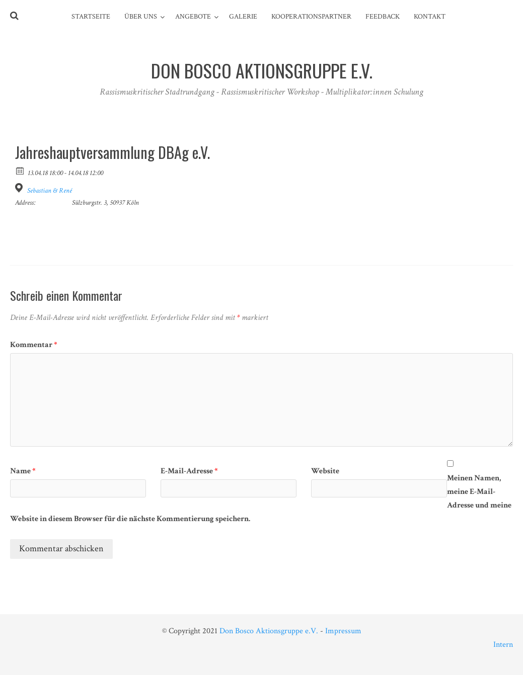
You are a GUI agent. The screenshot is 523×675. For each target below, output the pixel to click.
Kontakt (429, 16)
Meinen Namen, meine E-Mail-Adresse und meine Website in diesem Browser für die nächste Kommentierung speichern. (260, 498)
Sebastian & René (49, 190)
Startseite (90, 16)
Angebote (193, 16)
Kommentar (33, 345)
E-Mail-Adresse (189, 471)
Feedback (382, 16)
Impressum (343, 631)
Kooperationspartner (311, 16)
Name (23, 471)
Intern (503, 644)
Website (325, 471)
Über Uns (140, 16)
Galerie (243, 16)
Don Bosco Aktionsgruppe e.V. (268, 631)
